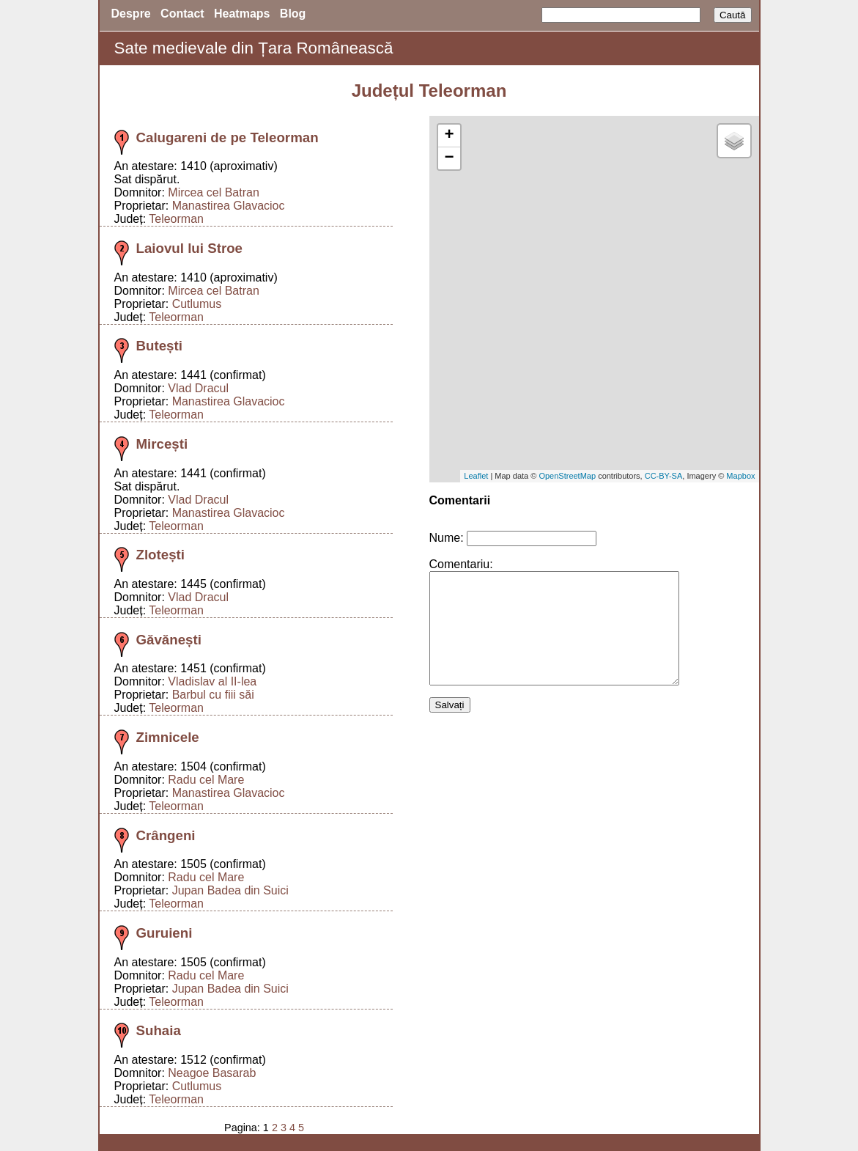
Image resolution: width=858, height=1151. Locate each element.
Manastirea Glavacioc (228, 205)
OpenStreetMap (567, 475)
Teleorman (176, 219)
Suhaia (158, 1030)
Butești (159, 345)
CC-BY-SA (664, 475)
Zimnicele (167, 737)
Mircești (162, 444)
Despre (131, 13)
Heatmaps (242, 13)
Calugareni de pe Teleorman (227, 137)
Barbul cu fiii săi (213, 694)
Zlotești (160, 554)
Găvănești (168, 639)
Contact (182, 13)
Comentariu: (461, 564)
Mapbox (740, 475)
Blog (293, 13)
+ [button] (449, 136)
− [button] (449, 158)
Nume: (446, 538)
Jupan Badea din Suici (230, 890)
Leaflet (476, 475)
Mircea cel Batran (213, 192)
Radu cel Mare (206, 779)
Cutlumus (197, 304)
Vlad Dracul (198, 388)
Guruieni (164, 933)
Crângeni (166, 835)
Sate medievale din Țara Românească (253, 48)
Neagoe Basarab (212, 1073)
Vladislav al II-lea (212, 681)
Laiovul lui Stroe (189, 248)
